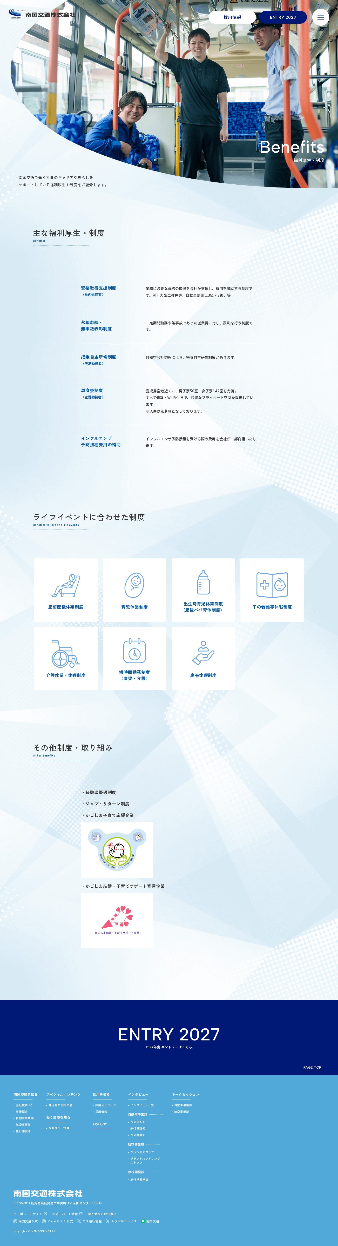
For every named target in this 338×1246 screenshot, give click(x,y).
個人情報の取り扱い (102, 1214)
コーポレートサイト (28, 1214)
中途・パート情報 (65, 1214)
